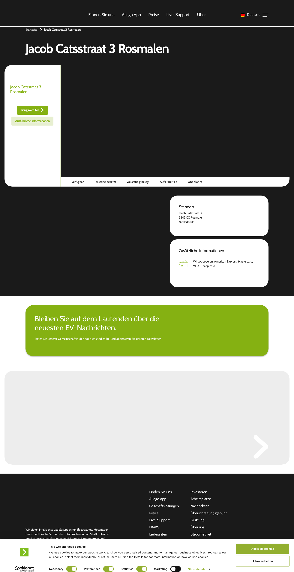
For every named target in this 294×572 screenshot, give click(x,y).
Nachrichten (200, 506)
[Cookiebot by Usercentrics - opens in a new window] (24, 565)
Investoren (198, 492)
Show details (197, 564)
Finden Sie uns (101, 14)
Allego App (131, 14)
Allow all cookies (262, 544)
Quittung (197, 520)
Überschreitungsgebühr (208, 513)
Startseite (31, 29)
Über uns (197, 527)
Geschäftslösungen (164, 506)
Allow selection (262, 556)
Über (201, 14)
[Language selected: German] (249, 15)
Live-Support (178, 14)
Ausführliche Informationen (32, 121)
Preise (153, 14)
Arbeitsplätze (200, 499)
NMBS (154, 527)
